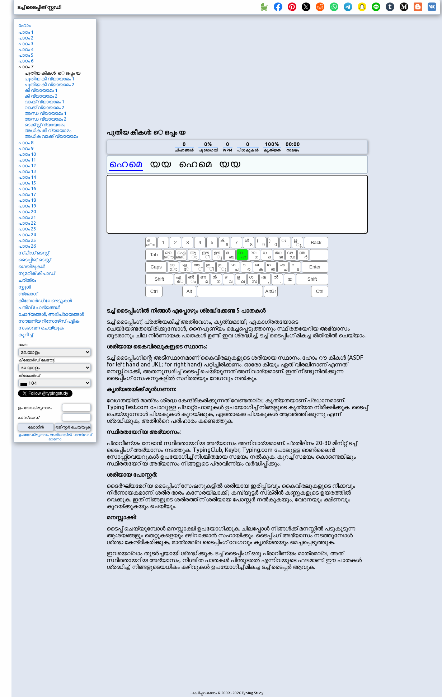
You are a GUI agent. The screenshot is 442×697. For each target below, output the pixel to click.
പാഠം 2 (25, 37)
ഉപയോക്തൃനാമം (35, 408)
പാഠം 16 (27, 188)
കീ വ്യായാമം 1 (40, 90)
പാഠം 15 (27, 182)
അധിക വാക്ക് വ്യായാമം (51, 136)
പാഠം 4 (25, 49)
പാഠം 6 (25, 60)
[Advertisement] (174, 70)
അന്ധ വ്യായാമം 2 (45, 118)
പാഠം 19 (27, 205)
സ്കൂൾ (24, 286)
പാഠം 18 (27, 199)
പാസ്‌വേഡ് (28, 417)
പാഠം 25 (27, 240)
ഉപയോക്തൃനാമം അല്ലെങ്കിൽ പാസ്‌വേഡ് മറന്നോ (55, 437)
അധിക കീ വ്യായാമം (47, 130)
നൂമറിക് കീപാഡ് (36, 273)
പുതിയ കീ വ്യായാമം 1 (49, 78)
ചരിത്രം (27, 279)
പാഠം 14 (27, 176)
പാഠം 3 (25, 43)
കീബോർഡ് (29, 375)
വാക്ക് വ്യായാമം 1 (44, 101)
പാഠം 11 (27, 159)
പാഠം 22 (27, 222)
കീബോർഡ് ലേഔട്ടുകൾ (45, 300)
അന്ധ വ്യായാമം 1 (45, 113)
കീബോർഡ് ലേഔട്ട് (36, 360)
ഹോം (24, 25)
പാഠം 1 (25, 31)
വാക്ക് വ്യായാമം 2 (44, 107)
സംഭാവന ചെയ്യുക (41, 327)
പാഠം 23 (27, 228)
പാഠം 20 (27, 211)
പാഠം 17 (27, 194)
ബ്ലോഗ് (27, 293)
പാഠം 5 (25, 54)
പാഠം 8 (25, 142)
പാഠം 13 (27, 171)
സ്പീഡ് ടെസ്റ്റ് (33, 252)
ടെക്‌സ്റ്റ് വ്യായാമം (44, 124)
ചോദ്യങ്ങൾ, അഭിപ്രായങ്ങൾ (51, 314)
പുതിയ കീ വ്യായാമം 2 (49, 84)
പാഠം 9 (25, 148)
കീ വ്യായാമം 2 (40, 95)
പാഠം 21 (27, 217)
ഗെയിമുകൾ (31, 266)
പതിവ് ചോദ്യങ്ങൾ (39, 307)
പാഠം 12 (27, 165)
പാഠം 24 (27, 234)
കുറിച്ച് (25, 334)
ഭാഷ (22, 344)
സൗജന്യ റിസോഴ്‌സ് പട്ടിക (48, 320)
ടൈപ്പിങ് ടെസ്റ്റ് (34, 259)
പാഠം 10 (27, 153)
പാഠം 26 (27, 245)
